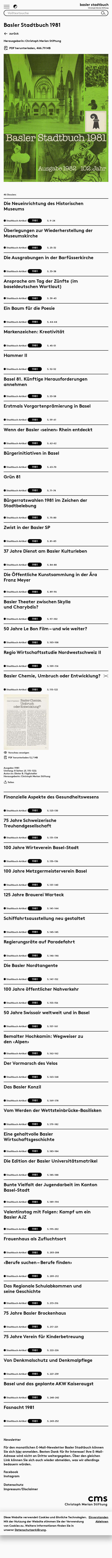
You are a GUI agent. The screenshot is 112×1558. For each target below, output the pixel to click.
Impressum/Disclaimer (21, 1512)
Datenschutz (14, 1507)
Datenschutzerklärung (30, 1552)
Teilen (10, 805)
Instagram (11, 1499)
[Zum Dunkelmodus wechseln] (17, 8)
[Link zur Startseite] (90, 8)
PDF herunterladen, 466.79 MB (27, 51)
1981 (20, 787)
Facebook (11, 1495)
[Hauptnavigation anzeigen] (7, 8)
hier (19, 1474)
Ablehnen (101, 1544)
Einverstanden (98, 1540)
